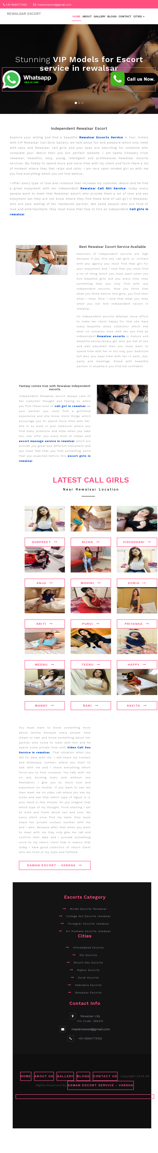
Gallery (99, 16)
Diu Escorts (88, 955)
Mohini (91, 583)
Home (76, 16)
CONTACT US (105, 1076)
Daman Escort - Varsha (54, 865)
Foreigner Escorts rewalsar (88, 923)
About (87, 16)
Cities (139, 16)
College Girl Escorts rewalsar (88, 916)
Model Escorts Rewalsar (88, 908)
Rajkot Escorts (88, 970)
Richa (91, 542)
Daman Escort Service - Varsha (100, 1085)
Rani (91, 705)
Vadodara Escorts (88, 985)
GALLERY (65, 1076)
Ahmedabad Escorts (88, 947)
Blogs (112, 16)
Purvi (91, 624)
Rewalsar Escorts (88, 992)
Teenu (90, 664)
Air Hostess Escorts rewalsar (88, 931)
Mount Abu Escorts (88, 962)
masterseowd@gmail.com (54, 4)
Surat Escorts (88, 977)
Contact (125, 16)
